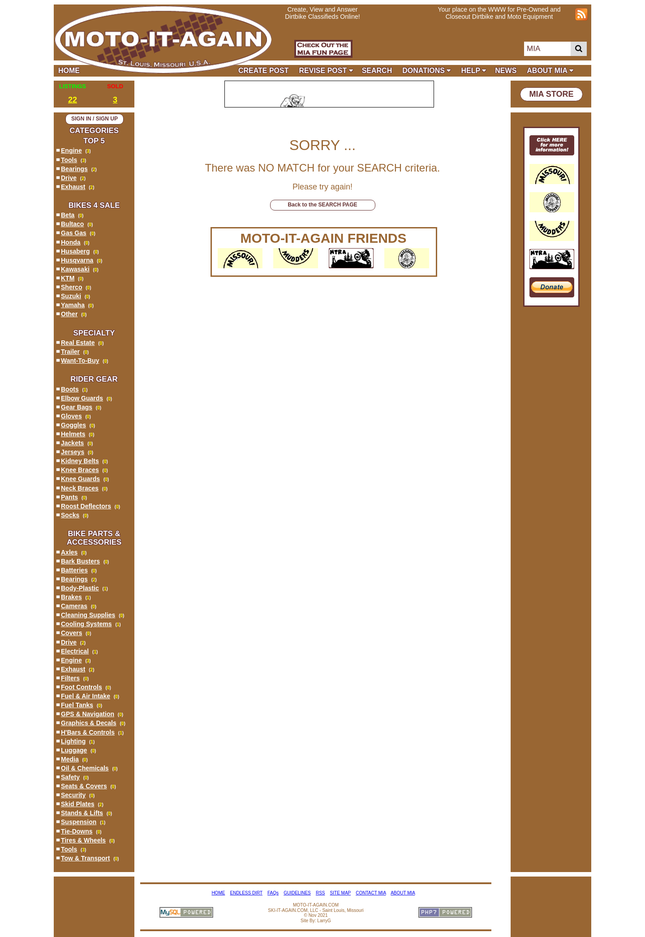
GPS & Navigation (87, 714)
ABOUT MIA (550, 70)
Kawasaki (75, 269)
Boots (70, 389)
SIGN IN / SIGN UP (94, 119)
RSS (320, 892)
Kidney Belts (80, 460)
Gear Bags (76, 407)
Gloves (71, 416)
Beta (67, 215)
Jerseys (72, 452)
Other (69, 314)
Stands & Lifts (82, 813)
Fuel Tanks (77, 705)
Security (73, 795)
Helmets (73, 434)
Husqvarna (77, 260)
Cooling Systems (86, 624)
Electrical (75, 651)
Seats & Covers (84, 786)
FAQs (273, 892)
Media (70, 759)
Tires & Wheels (83, 840)
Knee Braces (80, 469)
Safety (70, 777)
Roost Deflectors (86, 506)
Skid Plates (78, 804)
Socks (70, 515)
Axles (69, 552)
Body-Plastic (80, 588)
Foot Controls (81, 687)
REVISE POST (326, 70)
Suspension (78, 821)
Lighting (73, 741)
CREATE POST (263, 70)
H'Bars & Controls (88, 732)
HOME (71, 70)
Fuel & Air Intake (85, 696)
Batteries (74, 570)
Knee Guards (80, 478)
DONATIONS (426, 70)
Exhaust (73, 186)
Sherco (71, 287)
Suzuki (71, 296)
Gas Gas (73, 232)
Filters (70, 678)
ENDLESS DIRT (246, 892)
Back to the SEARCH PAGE (322, 205)
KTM (67, 278)
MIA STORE (551, 94)
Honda (71, 242)
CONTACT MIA (371, 892)
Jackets (72, 443)
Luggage (74, 750)
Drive (69, 177)
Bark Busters (80, 561)
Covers (71, 632)
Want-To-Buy (80, 360)
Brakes (71, 597)
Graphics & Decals (88, 722)
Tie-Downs (77, 831)
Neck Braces (80, 488)
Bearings (74, 168)
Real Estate (78, 342)
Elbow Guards (82, 398)
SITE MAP (340, 892)
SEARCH (377, 70)
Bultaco (72, 224)
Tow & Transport (85, 858)
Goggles (73, 425)
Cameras (74, 606)
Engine (71, 150)
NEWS (505, 70)
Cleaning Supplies (88, 615)
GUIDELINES (297, 892)
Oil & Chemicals (85, 768)
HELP (473, 70)
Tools (69, 159)
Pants (69, 497)
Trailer (70, 351)
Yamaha (73, 305)
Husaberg (75, 251)
